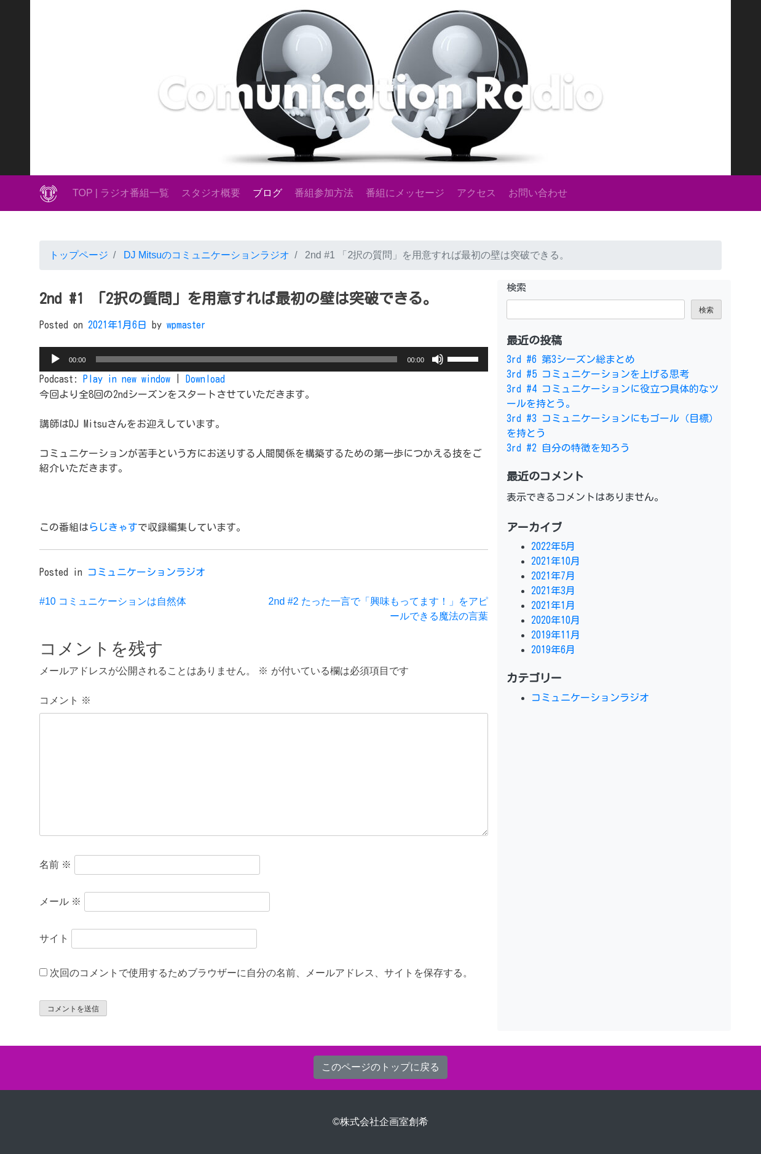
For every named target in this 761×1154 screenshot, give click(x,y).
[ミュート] (438, 359)
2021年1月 (553, 605)
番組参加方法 (323, 193)
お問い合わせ (537, 193)
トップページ (78, 255)
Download (205, 379)
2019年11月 (555, 635)
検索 (516, 287)
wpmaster (186, 325)
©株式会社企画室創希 (380, 1121)
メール (60, 901)
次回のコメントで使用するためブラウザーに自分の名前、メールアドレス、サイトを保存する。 (261, 973)
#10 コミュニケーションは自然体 (112, 601)
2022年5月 (553, 546)
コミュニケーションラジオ (146, 572)
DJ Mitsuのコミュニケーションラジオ (205, 255)
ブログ (267, 193)
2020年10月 (555, 620)
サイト (54, 938)
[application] (263, 359)
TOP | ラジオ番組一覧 (121, 193)
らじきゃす (113, 527)
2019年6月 (553, 650)
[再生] (55, 359)
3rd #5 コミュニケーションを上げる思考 (598, 374)
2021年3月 (553, 590)
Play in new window (126, 379)
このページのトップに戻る (380, 1067)
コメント (65, 700)
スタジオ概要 (210, 193)
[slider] (247, 359)
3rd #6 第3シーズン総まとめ (571, 359)
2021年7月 (553, 576)
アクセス (476, 193)
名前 (55, 864)
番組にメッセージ (405, 193)
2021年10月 (555, 561)
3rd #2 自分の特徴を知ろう (568, 448)
